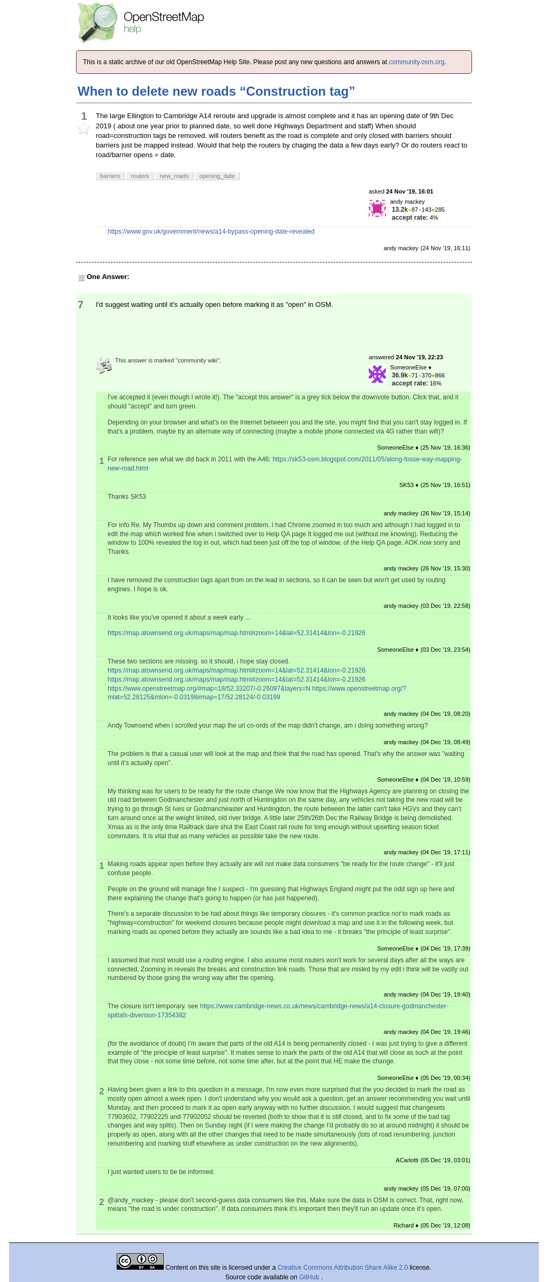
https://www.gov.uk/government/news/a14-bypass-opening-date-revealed (211, 231)
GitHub (310, 1277)
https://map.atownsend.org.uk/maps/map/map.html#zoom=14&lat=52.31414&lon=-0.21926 (237, 633)
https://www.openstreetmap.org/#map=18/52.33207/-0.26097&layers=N (209, 688)
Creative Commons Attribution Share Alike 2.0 (343, 1267)
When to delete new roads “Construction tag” (216, 91)
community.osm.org (417, 62)
